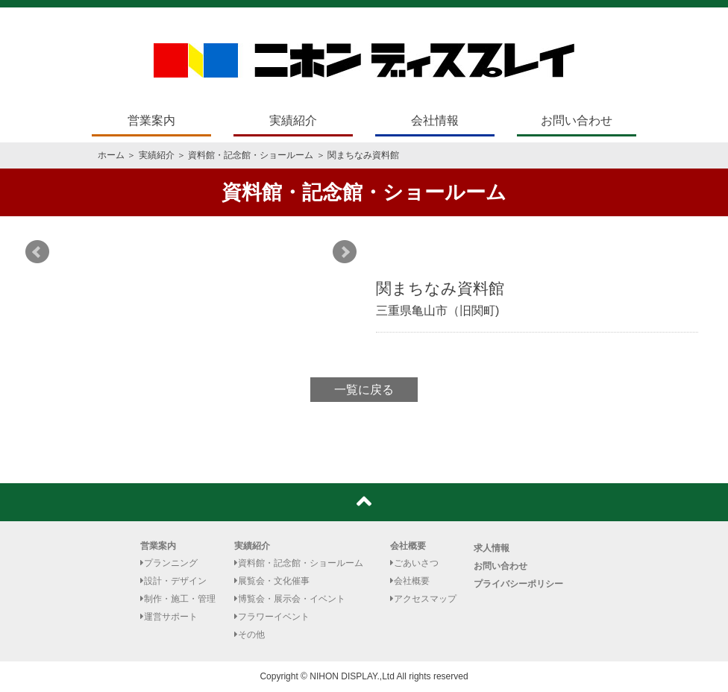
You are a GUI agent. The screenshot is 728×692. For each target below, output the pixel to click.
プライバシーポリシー (518, 584)
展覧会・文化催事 (272, 581)
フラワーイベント (272, 616)
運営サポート (169, 616)
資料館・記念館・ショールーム (250, 155)
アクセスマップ (423, 599)
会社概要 (408, 546)
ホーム (111, 155)
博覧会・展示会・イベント (289, 599)
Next (345, 252)
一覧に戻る (364, 389)
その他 (249, 634)
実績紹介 (293, 120)
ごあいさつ (414, 563)
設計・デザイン (173, 581)
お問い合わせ (576, 120)
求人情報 (491, 548)
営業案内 (151, 120)
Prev (37, 252)
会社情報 (435, 120)
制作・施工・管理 (178, 599)
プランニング (169, 563)
